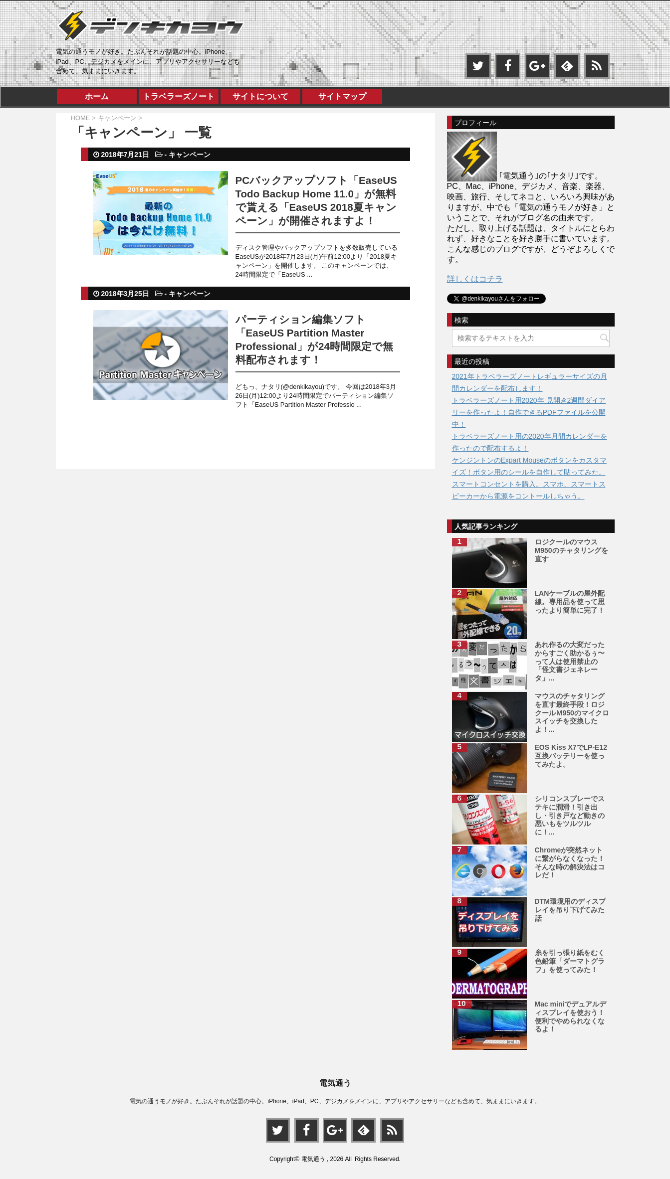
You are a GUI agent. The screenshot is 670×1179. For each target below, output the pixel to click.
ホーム (97, 96)
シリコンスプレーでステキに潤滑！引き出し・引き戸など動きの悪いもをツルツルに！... (570, 815)
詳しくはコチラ (475, 279)
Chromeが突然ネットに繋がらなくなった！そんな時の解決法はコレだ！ (570, 862)
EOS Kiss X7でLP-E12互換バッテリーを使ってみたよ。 (571, 755)
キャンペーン (190, 155)
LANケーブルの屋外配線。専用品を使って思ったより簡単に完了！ (570, 601)
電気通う (335, 1082)
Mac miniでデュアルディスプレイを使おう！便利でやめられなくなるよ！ (571, 1016)
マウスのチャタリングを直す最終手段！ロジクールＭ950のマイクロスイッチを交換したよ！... (572, 712)
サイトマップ (342, 96)
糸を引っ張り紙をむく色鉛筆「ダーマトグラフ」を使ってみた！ (570, 961)
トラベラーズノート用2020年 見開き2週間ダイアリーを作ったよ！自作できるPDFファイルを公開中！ (529, 412)
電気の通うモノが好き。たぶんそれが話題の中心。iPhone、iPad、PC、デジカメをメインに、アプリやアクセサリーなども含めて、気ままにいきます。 (335, 1100)
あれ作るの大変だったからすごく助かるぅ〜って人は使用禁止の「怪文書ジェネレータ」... (570, 661)
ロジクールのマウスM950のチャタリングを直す (571, 550)
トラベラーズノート (179, 96)
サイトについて (260, 96)
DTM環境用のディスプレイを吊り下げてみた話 (570, 909)
